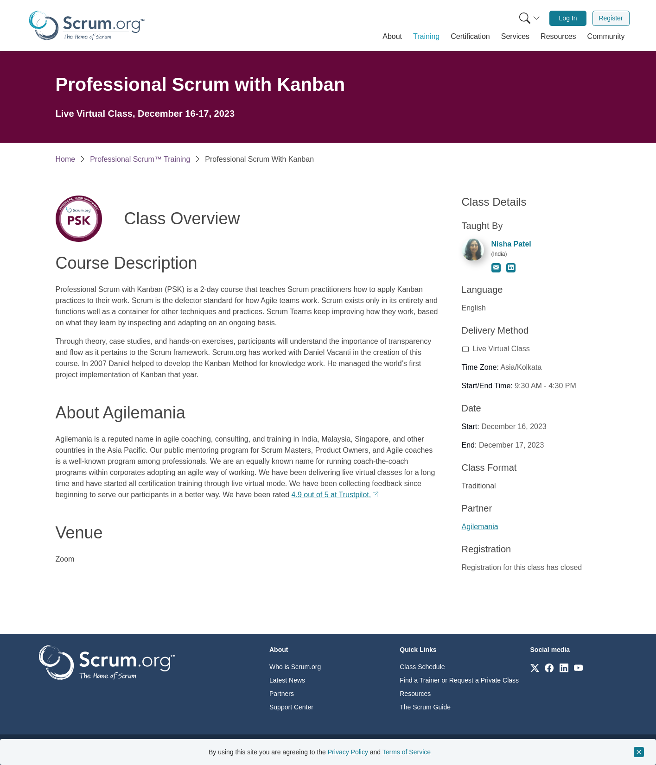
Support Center (291, 707)
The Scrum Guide (425, 707)
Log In (568, 18)
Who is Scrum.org (295, 666)
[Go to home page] (107, 662)
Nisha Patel (511, 244)
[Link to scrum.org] (534, 667)
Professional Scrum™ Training (140, 159)
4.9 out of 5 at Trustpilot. (331, 495)
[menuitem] (528, 18)
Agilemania (480, 527)
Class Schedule (422, 666)
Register (611, 18)
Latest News (287, 680)
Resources (415, 693)
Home (66, 159)
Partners (281, 693)
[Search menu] (529, 18)
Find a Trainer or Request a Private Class (459, 680)
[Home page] (86, 25)
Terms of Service (406, 752)
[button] (392, 36)
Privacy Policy (348, 752)
